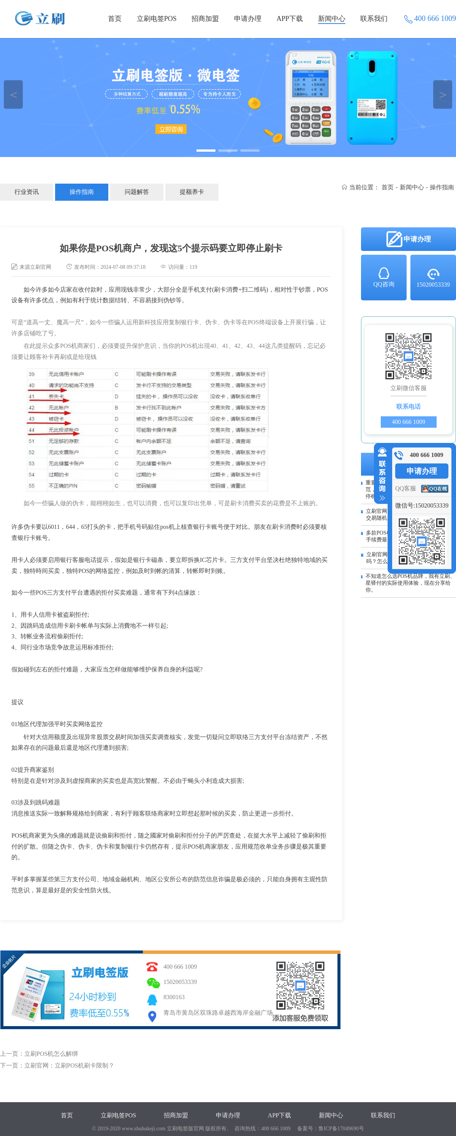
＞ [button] (443, 94)
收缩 (381, 474)
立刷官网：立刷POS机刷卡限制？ (69, 1065)
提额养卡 (192, 192)
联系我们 (374, 18)
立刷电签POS (157, 18)
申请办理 (247, 18)
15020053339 (433, 277)
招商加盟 (205, 18)
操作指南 (82, 192)
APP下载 (290, 18)
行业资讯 (26, 192)
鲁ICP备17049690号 (341, 1128)
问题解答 (137, 192)
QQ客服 (405, 488)
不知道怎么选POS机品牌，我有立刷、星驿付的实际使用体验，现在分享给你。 (410, 583)
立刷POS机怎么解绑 (51, 1053)
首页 (115, 18)
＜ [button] (13, 94)
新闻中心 (331, 18)
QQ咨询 (383, 276)
